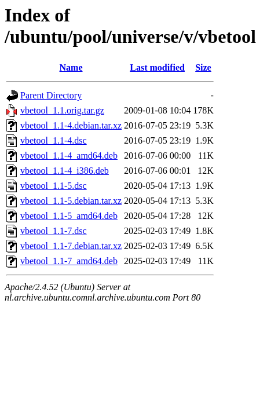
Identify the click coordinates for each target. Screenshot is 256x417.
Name (71, 67)
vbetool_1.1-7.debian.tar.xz (71, 246)
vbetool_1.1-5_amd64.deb (69, 216)
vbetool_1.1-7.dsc (53, 231)
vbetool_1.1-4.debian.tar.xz (71, 125)
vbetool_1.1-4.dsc (53, 140)
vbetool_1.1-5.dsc (53, 186)
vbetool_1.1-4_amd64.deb (69, 155)
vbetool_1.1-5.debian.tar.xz (71, 201)
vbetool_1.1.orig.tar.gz (62, 110)
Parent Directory (51, 95)
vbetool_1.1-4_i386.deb (64, 170)
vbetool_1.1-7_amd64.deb (69, 261)
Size (203, 67)
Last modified (157, 67)
